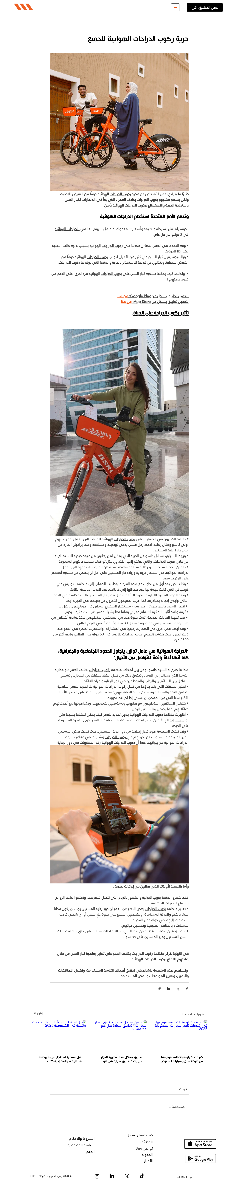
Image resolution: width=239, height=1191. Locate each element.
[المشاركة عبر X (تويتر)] (177, 988)
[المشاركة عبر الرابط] (159, 988)
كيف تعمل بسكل (140, 1135)
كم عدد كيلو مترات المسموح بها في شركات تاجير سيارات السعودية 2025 (181, 1059)
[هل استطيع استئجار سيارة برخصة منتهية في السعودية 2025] (59, 1035)
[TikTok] (142, 1176)
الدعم (90, 1151)
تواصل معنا (144, 1148)
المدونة (147, 1154)
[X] (127, 1176)
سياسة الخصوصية (81, 1144)
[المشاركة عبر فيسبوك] (187, 988)
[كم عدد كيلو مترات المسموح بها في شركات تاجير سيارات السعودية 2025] (180, 1035)
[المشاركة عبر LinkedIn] (168, 988)
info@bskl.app (185, 1177)
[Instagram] (97, 1176)
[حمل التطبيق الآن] (205, 7)
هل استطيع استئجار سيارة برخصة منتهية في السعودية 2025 (60, 1059)
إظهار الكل (37, 1014)
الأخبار (148, 1160)
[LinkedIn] (112, 1176)
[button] (175, 7)
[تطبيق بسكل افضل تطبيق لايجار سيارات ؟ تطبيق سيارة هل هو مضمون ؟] (119, 1035)
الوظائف (146, 1141)
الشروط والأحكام (82, 1138)
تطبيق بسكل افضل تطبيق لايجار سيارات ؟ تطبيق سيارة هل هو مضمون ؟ (121, 1059)
